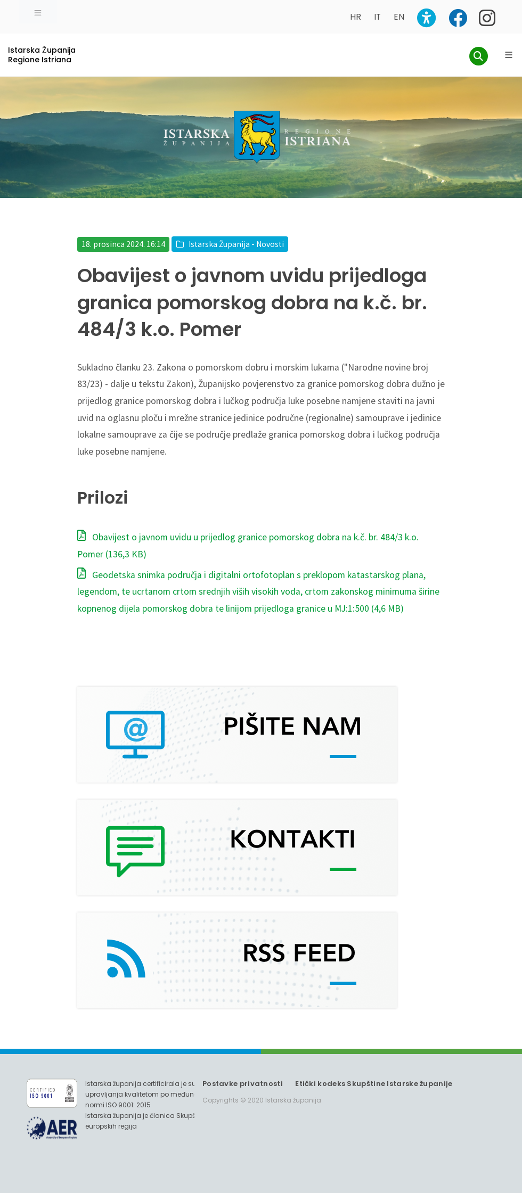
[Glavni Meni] (508, 55)
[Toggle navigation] (37, 11)
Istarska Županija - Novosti (236, 244)
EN (399, 16)
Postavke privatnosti (242, 1084)
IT (377, 16)
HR (355, 16)
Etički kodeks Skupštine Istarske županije (373, 1084)
